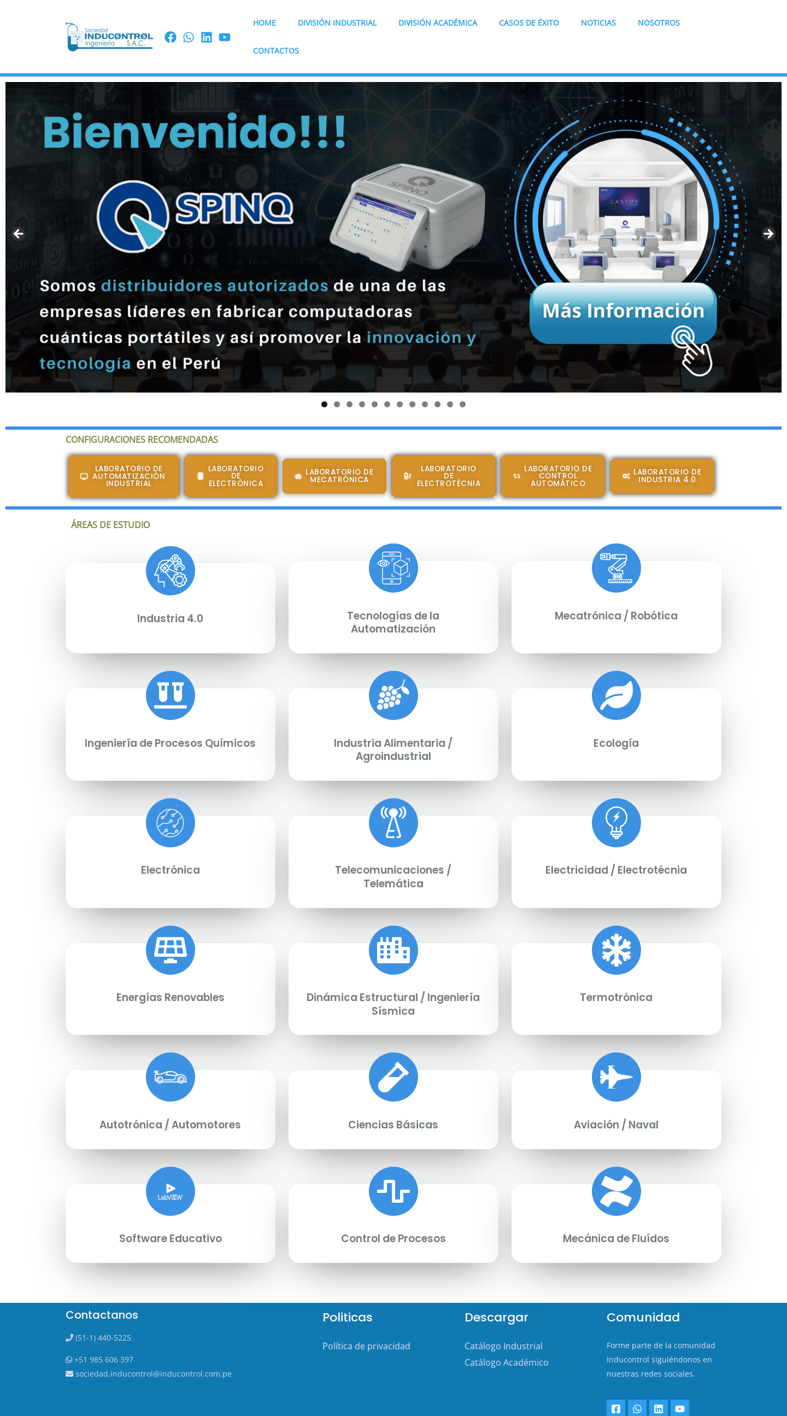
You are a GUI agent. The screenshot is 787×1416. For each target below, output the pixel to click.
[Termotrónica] (616, 922)
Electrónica (170, 843)
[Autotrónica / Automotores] (170, 1049)
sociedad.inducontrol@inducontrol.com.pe (152, 1345)
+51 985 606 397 (102, 1331)
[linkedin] (206, 24)
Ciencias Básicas (393, 1096)
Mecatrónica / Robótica (616, 589)
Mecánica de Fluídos (616, 1210)
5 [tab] (375, 378)
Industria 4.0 (170, 592)
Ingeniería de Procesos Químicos (170, 723)
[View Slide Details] (393, 210)
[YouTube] (676, 1380)
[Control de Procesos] (393, 1162)
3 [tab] (349, 378)
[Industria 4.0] (170, 545)
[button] (231, 450)
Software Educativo (170, 1210)
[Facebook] (170, 24)
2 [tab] (337, 378)
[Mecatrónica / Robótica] (616, 542)
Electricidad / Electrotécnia (616, 843)
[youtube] (224, 24)
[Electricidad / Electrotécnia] (616, 795)
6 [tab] (387, 378)
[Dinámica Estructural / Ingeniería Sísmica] (393, 922)
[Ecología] (616, 668)
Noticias (577, 23)
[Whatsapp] (636, 1380)
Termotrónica (616, 970)
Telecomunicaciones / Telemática (393, 849)
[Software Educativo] (170, 1162)
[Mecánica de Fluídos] (616, 1162)
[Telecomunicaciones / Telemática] (393, 795)
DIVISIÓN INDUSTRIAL (336, 23)
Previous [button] (19, 208)
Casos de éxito (515, 23)
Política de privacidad (366, 1317)
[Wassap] (188, 24)
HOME (270, 23)
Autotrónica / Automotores (170, 1096)
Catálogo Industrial (504, 1317)
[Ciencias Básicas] (393, 1049)
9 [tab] (425, 378)
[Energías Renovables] (170, 922)
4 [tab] (362, 378)
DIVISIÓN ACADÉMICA (430, 23)
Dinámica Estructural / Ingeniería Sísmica (393, 976)
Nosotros (631, 23)
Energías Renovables (170, 970)
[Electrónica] (170, 795)
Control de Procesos (393, 1210)
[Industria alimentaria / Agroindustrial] (393, 668)
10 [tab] (438, 378)
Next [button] (768, 208)
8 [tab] (412, 378)
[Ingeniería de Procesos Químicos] (170, 668)
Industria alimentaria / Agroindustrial (393, 723)
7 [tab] (400, 378)
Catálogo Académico (507, 1333)
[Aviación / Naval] (616, 1049)
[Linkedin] (656, 1380)
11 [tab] (450, 378)
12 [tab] (463, 378)
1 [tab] (324, 378)
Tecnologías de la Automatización (393, 596)
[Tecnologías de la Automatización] (393, 542)
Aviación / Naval (616, 1096)
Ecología (616, 716)
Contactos (691, 23)
